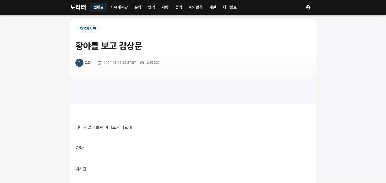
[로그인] (308, 7)
